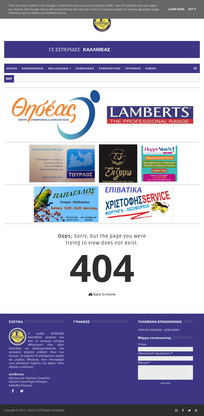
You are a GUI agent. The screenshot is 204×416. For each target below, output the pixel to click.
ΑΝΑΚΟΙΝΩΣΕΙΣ (33, 68)
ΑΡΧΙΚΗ (11, 68)
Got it (192, 9)
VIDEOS (150, 68)
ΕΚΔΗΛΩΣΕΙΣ (85, 68)
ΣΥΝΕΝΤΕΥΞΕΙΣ (110, 68)
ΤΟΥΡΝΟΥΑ (133, 68)
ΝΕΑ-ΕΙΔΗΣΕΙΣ (58, 68)
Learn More (176, 9)
